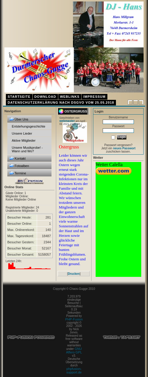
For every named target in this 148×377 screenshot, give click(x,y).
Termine (17, 173)
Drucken (74, 273)
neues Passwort (124, 148)
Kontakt (17, 158)
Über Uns (19, 119)
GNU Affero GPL (74, 350)
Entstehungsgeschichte (28, 126)
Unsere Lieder (22, 133)
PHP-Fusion (74, 319)
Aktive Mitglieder (24, 140)
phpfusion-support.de (74, 370)
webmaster (67, 121)
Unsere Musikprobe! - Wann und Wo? (27, 149)
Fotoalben (19, 166)
